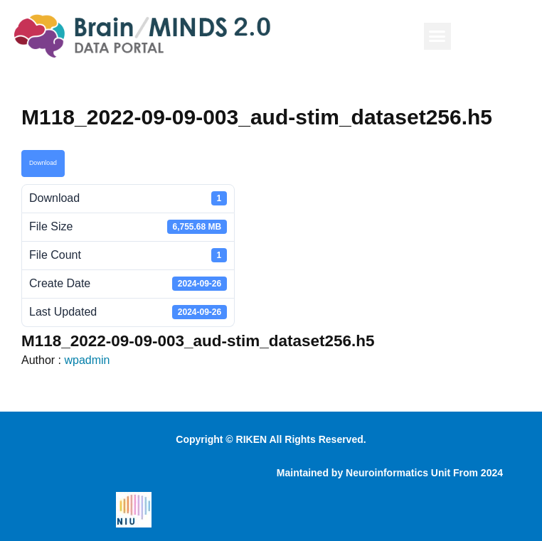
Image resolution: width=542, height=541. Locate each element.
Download (43, 162)
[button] (437, 36)
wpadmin (87, 360)
